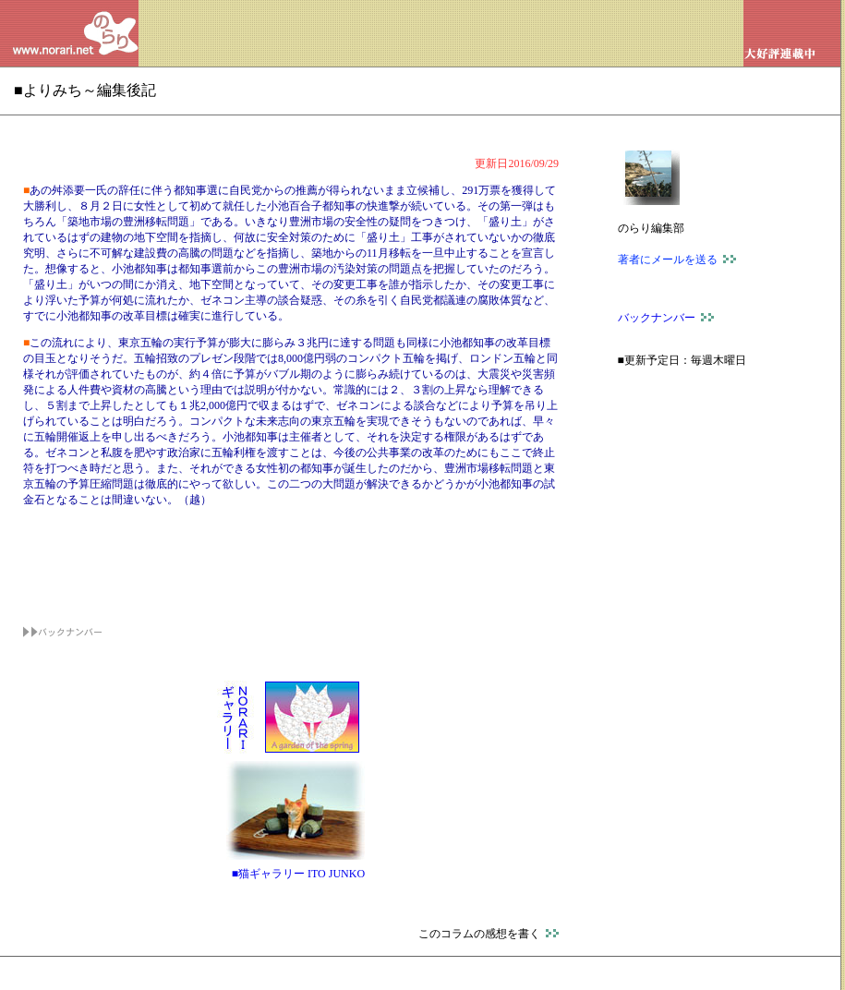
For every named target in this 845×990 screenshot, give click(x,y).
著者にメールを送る (677, 259)
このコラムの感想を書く (488, 933)
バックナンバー (666, 317)
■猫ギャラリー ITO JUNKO (298, 873)
